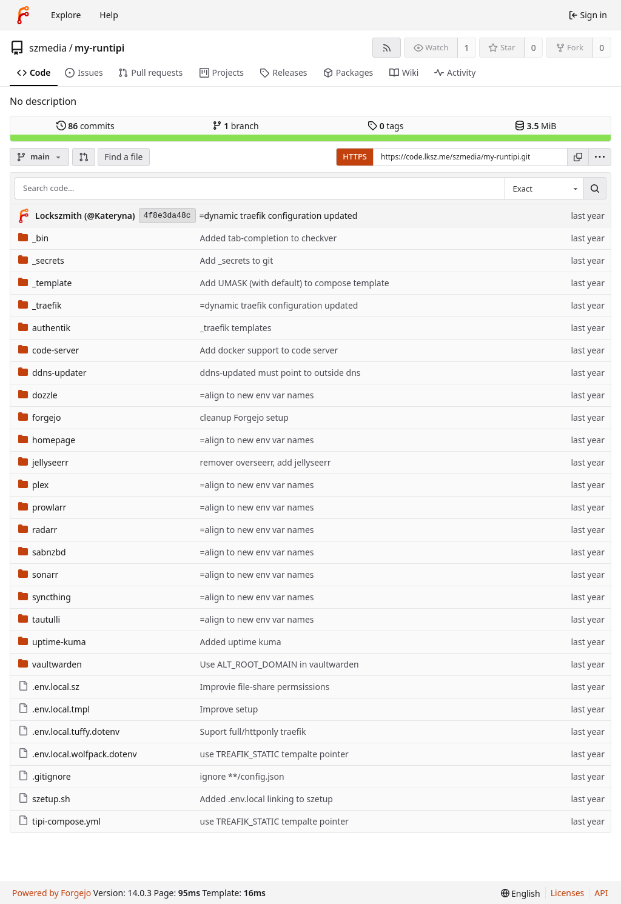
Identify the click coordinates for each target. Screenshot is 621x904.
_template (45, 283)
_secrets (41, 260)
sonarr (38, 574)
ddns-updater (52, 372)
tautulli (39, 619)
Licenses (568, 893)
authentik (44, 327)
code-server (48, 350)
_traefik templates (236, 327)
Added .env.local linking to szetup (266, 799)
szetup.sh (44, 799)
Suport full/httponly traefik (253, 731)
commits (85, 126)
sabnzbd (42, 552)
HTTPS (355, 156)
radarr (37, 529)
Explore (66, 15)
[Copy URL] (578, 157)
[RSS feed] (386, 48)
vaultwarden (50, 664)
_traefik (39, 305)
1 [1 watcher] (467, 47)
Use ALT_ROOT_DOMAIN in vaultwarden (279, 664)
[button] (83, 157)
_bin (33, 238)
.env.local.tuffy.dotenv (68, 731)
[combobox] (544, 188)
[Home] (23, 15)
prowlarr (42, 507)
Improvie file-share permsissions (265, 686)
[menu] (599, 157)
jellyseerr (43, 462)
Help (108, 15)
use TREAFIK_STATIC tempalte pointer (274, 754)
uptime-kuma (52, 642)
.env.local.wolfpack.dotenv (77, 754)
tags (385, 126)
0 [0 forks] (601, 47)
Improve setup (229, 709)
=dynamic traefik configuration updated (279, 215)
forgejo (39, 417)
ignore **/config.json (242, 776)
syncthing (44, 597)
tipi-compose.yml (59, 821)
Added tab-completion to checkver (268, 238)
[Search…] (594, 188)
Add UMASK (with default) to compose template (294, 283)
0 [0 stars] (533, 47)
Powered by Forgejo (51, 893)
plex (33, 485)
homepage (46, 440)
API (601, 893)
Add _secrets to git (237, 260)
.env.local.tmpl (54, 709)
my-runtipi (99, 48)
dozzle (38, 395)
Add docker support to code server (269, 350)
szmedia (48, 48)
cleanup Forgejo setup (244, 417)
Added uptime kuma (240, 642)
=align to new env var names (257, 395)
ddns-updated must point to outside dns (280, 372)
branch (235, 126)
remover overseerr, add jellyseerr (265, 462)
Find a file (123, 156)
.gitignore (44, 776)
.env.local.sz (48, 686)
